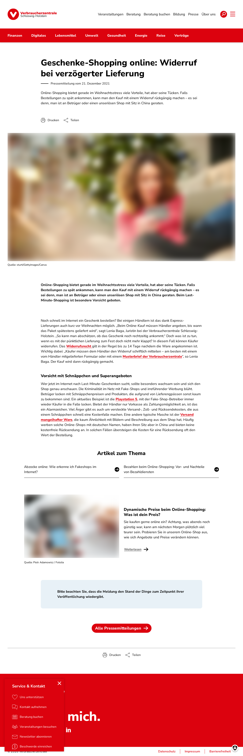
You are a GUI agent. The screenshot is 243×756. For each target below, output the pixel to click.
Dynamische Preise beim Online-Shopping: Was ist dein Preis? (165, 512)
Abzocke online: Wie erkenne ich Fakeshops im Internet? (60, 469)
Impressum (192, 751)
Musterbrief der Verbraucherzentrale (152, 356)
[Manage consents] (235, 748)
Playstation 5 (126, 399)
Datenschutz (166, 751)
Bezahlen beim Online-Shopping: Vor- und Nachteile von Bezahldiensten (164, 469)
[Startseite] (32, 14)
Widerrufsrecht (79, 346)
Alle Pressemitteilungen (121, 628)
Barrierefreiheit (220, 751)
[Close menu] (59, 683)
